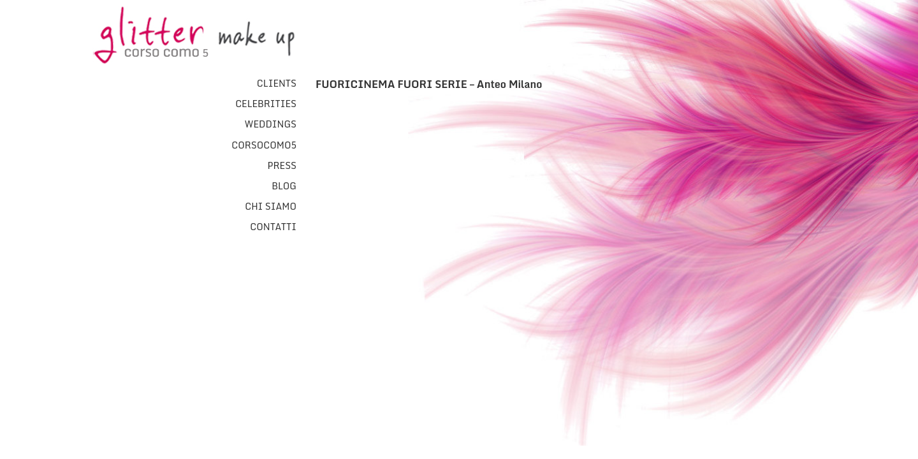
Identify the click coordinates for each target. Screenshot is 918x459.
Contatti (273, 227)
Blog (284, 186)
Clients (276, 83)
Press (282, 166)
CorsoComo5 (263, 145)
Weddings (270, 124)
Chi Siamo (270, 207)
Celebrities (265, 104)
